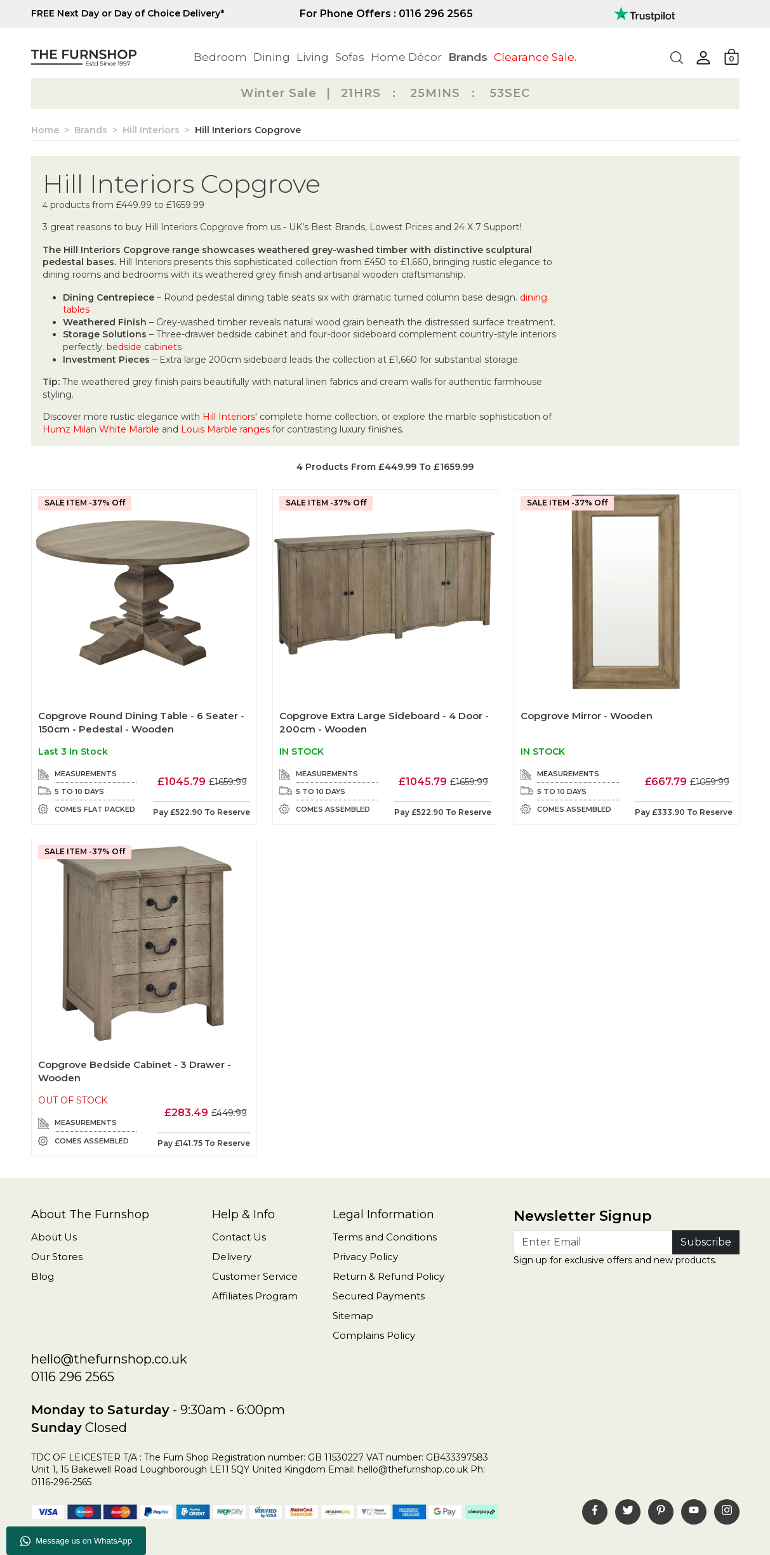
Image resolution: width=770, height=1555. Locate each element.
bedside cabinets (144, 347)
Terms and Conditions (385, 1237)
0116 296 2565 (72, 1376)
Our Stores (57, 1257)
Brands (468, 57)
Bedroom (220, 57)
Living (312, 57)
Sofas (349, 57)
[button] (703, 58)
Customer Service (255, 1276)
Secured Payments (379, 1296)
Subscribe (705, 1242)
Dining (271, 57)
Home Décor (406, 57)
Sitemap (353, 1316)
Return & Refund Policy (388, 1276)
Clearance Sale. (535, 57)
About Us (54, 1237)
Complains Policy (374, 1335)
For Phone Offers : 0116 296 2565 (386, 14)
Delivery (231, 1257)
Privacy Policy (365, 1257)
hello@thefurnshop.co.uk (109, 1359)
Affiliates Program (255, 1296)
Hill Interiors (228, 416)
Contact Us (239, 1237)
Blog (42, 1276)
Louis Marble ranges (225, 429)
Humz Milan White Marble (101, 429)
